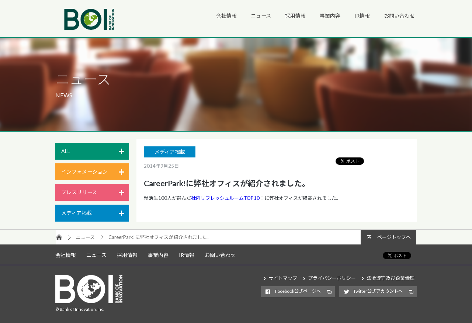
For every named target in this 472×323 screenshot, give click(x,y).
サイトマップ (282, 278)
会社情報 (226, 16)
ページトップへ (394, 237)
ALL (65, 151)
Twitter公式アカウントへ (378, 291)
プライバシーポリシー (332, 278)
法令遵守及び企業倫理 (390, 278)
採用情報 (295, 16)
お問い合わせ (399, 16)
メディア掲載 (76, 213)
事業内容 (330, 16)
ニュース (261, 16)
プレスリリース (79, 192)
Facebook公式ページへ (298, 291)
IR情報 (362, 16)
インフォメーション (84, 172)
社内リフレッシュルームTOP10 (225, 198)
